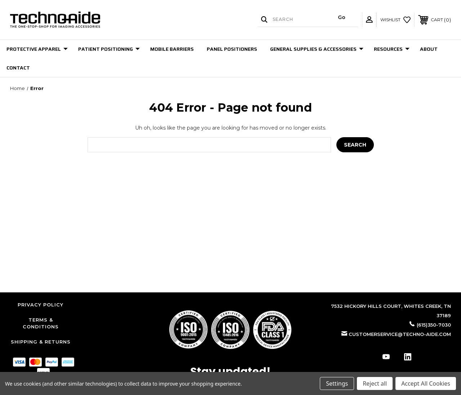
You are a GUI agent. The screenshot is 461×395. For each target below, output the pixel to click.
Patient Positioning (109, 49)
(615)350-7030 (434, 325)
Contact (18, 68)
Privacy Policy (40, 305)
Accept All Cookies (425, 383)
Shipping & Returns (41, 342)
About (429, 49)
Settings (337, 383)
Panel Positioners (232, 49)
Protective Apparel (37, 49)
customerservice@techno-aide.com (400, 334)
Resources (391, 49)
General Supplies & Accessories (316, 49)
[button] (230, 329)
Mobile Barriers (172, 49)
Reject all (375, 383)
